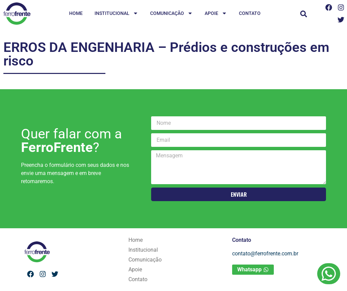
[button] (303, 14)
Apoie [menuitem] (216, 14)
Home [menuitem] (76, 13)
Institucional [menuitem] (116, 14)
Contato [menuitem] (250, 13)
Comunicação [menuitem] (171, 14)
